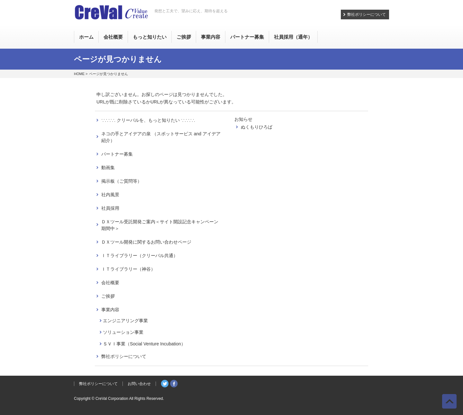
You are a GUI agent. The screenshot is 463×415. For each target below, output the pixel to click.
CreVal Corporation (111, 398)
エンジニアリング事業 (125, 320)
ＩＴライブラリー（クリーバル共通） (139, 255)
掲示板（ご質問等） (121, 181)
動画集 (108, 167)
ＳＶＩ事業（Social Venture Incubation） (144, 343)
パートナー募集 (117, 154)
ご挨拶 (108, 296)
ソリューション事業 (123, 332)
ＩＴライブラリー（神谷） (128, 269)
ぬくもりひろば (256, 127)
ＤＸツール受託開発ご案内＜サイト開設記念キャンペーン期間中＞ (159, 225)
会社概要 (110, 282)
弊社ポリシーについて (366, 14)
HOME (79, 74)
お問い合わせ (139, 383)
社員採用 (110, 208)
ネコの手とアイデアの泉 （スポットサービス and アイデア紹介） (161, 137)
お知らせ (243, 119)
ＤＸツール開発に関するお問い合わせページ (146, 242)
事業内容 (110, 309)
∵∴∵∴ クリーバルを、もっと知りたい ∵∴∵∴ (148, 120)
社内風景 (110, 194)
